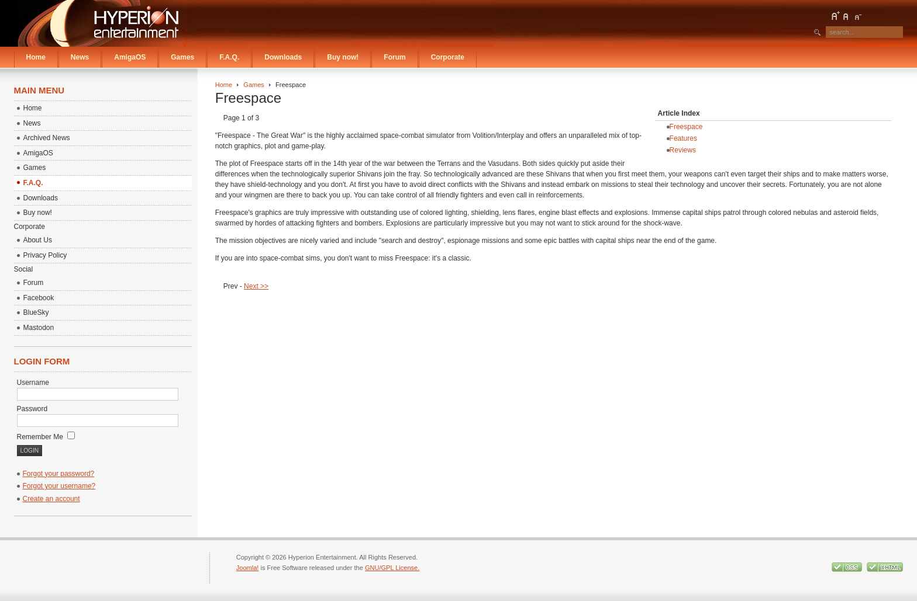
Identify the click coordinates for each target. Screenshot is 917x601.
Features (683, 138)
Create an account (51, 499)
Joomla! (247, 567)
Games (253, 84)
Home (223, 84)
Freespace (686, 127)
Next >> (256, 286)
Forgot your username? (59, 486)
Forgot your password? (59, 474)
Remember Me (46, 437)
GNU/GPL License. (392, 567)
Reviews (683, 150)
